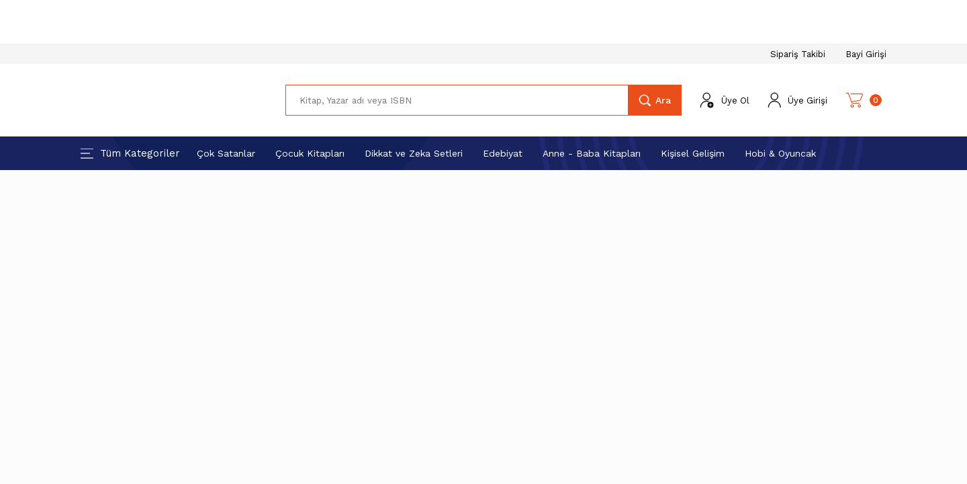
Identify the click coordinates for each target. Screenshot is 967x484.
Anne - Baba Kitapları (592, 153)
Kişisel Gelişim (693, 153)
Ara (663, 100)
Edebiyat (502, 153)
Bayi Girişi (865, 54)
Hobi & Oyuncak (780, 153)
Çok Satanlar (226, 153)
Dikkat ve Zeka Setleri (414, 153)
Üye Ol (735, 100)
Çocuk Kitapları (309, 153)
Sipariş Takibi (797, 54)
